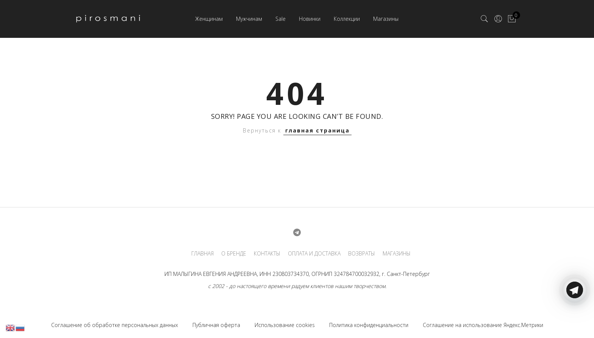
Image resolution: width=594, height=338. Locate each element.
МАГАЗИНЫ (397, 253)
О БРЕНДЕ (233, 253)
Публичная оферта (216, 325)
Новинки (309, 18)
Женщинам (209, 18)
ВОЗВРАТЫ (361, 253)
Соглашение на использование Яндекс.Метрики (483, 325)
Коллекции (347, 18)
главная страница (317, 130)
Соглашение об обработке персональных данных (114, 325)
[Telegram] (574, 320)
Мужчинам (249, 18)
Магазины (386, 18)
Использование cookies (285, 325)
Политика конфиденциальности (368, 325)
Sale (280, 18)
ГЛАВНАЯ (202, 253)
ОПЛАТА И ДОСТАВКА (314, 253)
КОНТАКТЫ (267, 253)
